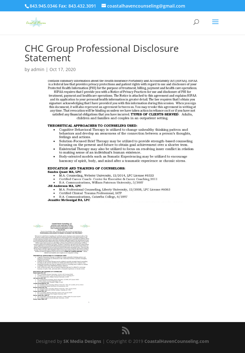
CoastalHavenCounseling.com (176, 341)
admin (37, 69)
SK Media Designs (82, 341)
